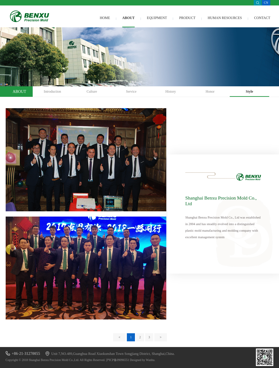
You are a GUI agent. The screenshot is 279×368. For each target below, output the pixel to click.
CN (266, 2)
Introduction (52, 91)
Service (131, 91)
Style (249, 91)
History (170, 91)
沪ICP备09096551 (117, 360)
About (128, 18)
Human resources (225, 18)
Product (187, 18)
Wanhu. (150, 360)
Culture (92, 91)
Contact (262, 18)
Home (105, 18)
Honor (210, 91)
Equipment (157, 18)
